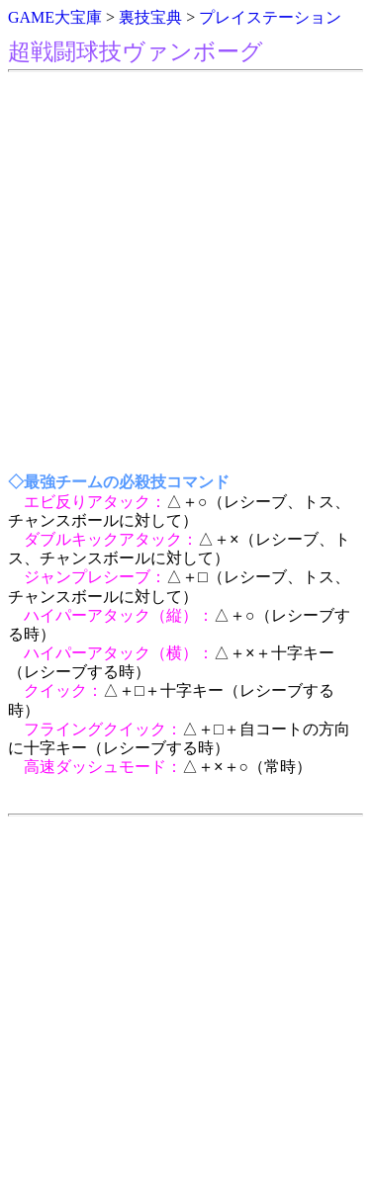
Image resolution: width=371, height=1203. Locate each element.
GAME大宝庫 (55, 17)
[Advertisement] (185, 273)
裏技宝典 (150, 17)
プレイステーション (270, 17)
